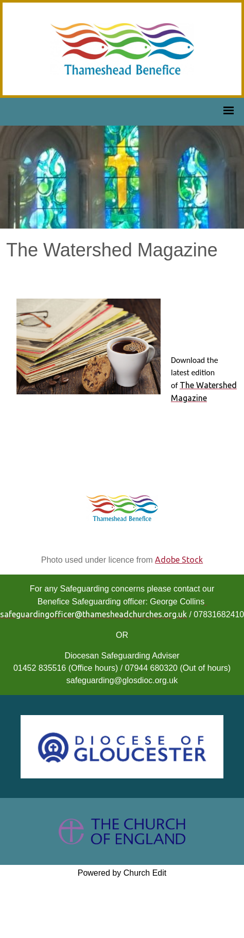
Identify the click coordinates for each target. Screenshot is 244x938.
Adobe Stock (179, 559)
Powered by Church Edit (122, 872)
